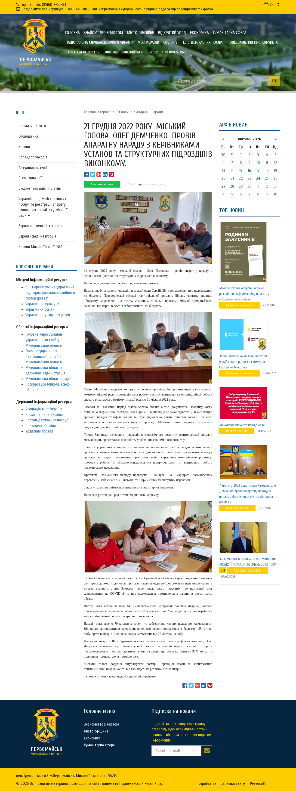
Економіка (199, 32)
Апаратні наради (149, 112)
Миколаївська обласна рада (48, 378)
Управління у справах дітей (47, 314)
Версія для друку (152, 184)
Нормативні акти (32, 126)
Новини (24, 146)
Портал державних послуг (46, 420)
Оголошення (28, 136)
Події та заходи (236, 431)
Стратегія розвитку (82, 52)
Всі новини (123, 112)
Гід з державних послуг (202, 42)
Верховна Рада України (44, 414)
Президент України (40, 425)
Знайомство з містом (103, 32)
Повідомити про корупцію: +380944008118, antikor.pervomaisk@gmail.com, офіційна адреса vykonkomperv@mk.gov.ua (117, 9)
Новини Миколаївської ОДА (40, 246)
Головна (72, 32)
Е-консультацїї (30, 178)
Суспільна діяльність (239, 305)
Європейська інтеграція (37, 236)
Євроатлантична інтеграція (40, 225)
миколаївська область (35, 61)
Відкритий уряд (172, 32)
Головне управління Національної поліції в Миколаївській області (43, 357)
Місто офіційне (140, 32)
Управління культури (42, 303)
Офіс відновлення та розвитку (131, 52)
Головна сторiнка (97, 112)
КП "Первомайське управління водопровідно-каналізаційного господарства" (50, 293)
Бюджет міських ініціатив (39, 188)
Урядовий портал (39, 431)
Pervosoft (258, 783)
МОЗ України (148, 42)
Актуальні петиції (32, 167)
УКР (270, 4)
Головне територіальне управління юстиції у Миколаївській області (44, 340)
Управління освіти (39, 309)
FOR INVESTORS (174, 52)
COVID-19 (170, 42)
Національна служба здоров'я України (99, 42)
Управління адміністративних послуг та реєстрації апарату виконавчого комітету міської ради (42, 207)
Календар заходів (32, 157)
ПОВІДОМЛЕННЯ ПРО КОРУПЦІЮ (253, 42)
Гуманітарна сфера (229, 32)
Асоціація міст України (43, 409)
